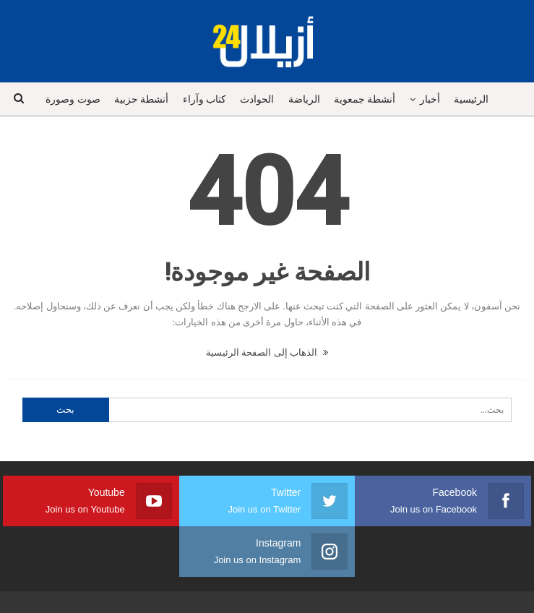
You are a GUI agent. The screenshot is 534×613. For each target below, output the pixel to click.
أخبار (430, 99)
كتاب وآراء (205, 99)
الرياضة (304, 99)
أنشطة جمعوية (365, 99)
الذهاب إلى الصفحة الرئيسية (267, 352)
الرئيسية (471, 99)
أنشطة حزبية (141, 99)
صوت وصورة (73, 99)
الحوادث (257, 99)
